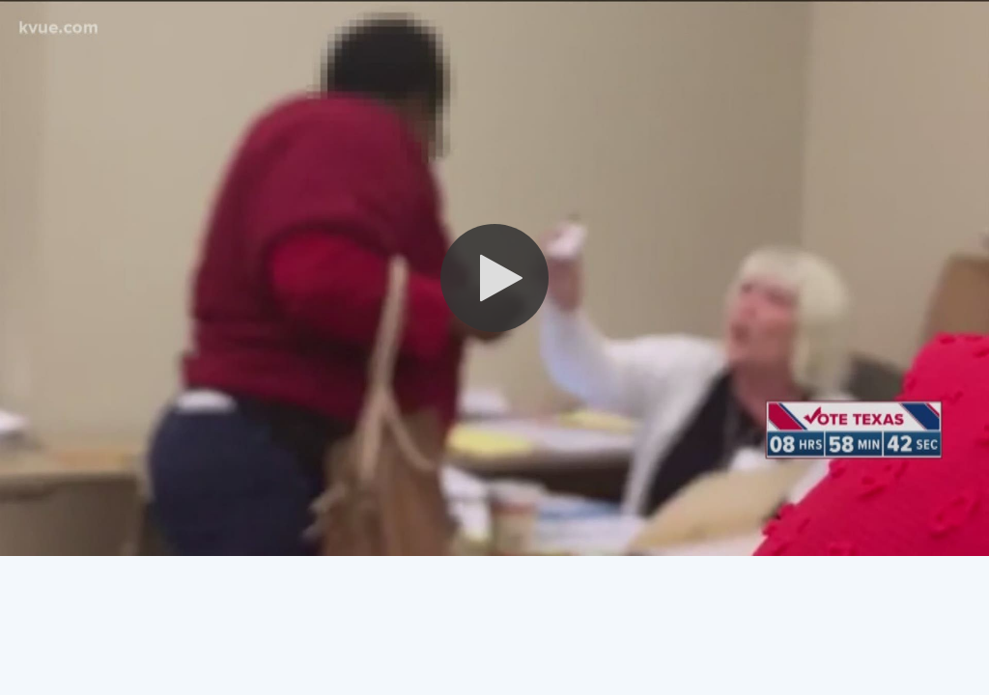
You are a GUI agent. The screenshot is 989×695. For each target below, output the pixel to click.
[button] (494, 278)
